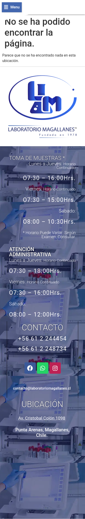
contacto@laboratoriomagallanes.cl (42, 388)
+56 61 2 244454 (42, 338)
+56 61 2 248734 (42, 349)
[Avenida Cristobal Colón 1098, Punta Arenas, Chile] (42, 476)
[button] (12, 7)
